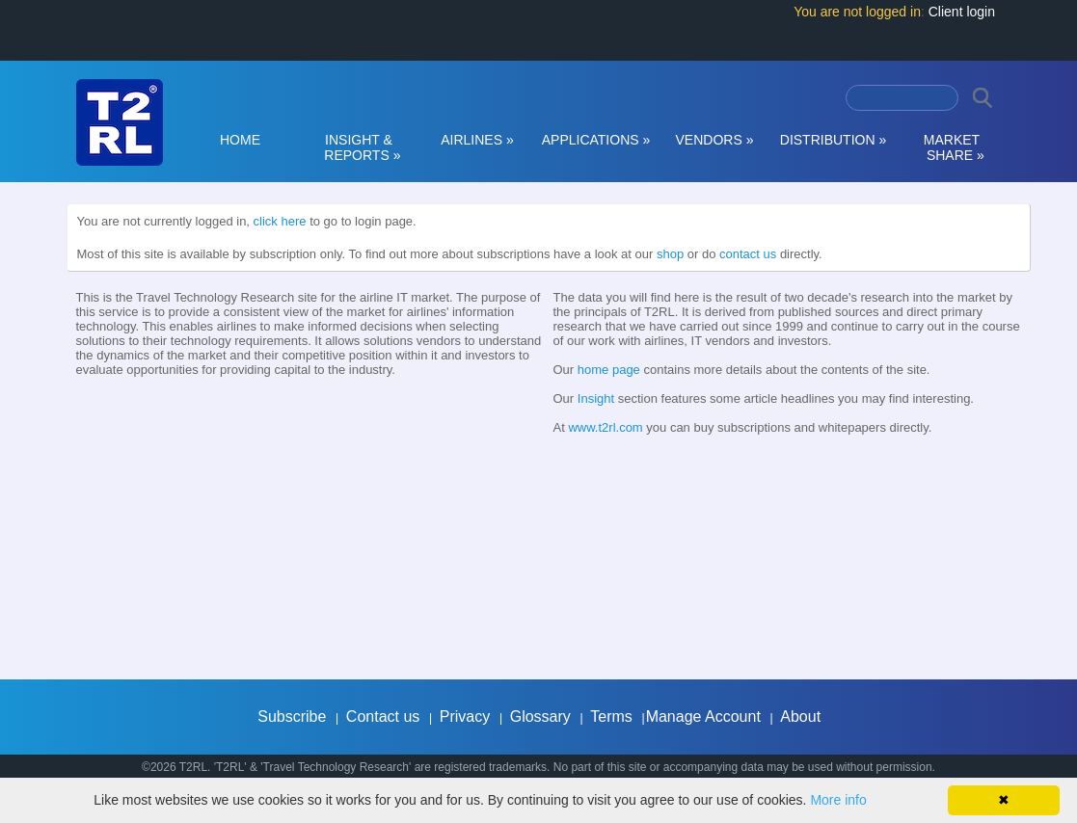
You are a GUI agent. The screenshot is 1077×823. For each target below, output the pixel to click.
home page (609, 369)
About (800, 716)
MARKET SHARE (951, 147)
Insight (596, 398)
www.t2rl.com (605, 427)
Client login (962, 11)
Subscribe (291, 716)
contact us (747, 254)
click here (280, 221)
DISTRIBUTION (833, 139)
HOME (240, 139)
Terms (611, 716)
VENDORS (715, 139)
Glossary (540, 716)
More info (838, 800)
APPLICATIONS (596, 139)
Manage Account (703, 716)
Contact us (382, 716)
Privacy (465, 716)
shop (670, 254)
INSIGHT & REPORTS (359, 147)
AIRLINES (477, 139)
